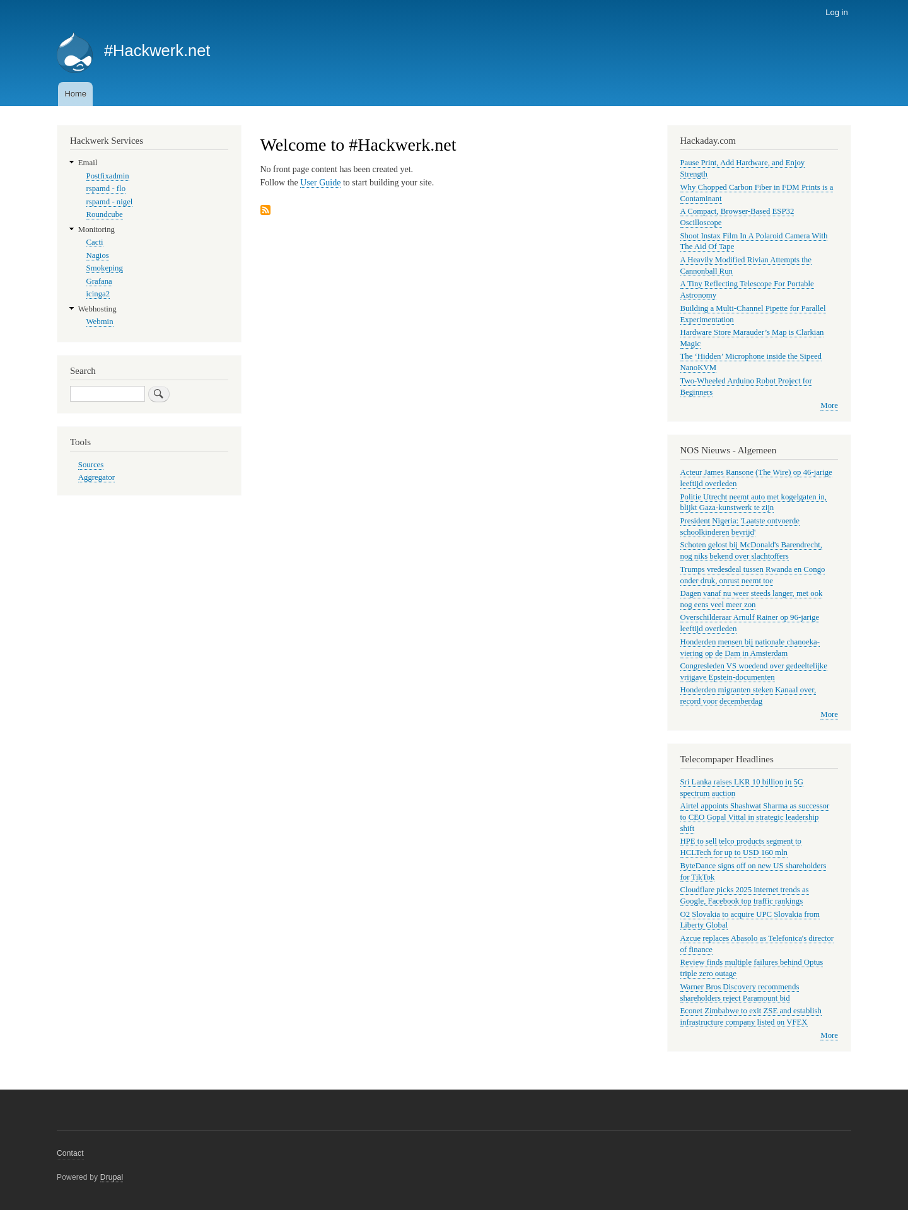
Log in (836, 12)
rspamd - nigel (109, 201)
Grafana (99, 281)
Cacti (94, 242)
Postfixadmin (107, 176)
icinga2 (98, 293)
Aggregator (96, 477)
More (829, 405)
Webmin (100, 321)
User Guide (320, 182)
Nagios (97, 255)
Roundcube (104, 214)
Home (75, 93)
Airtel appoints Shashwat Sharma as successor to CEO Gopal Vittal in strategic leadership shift (755, 817)
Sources (90, 464)
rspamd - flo (105, 188)
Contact (70, 1153)
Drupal (112, 1177)
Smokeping (104, 268)
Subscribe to (265, 211)
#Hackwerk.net (157, 50)
